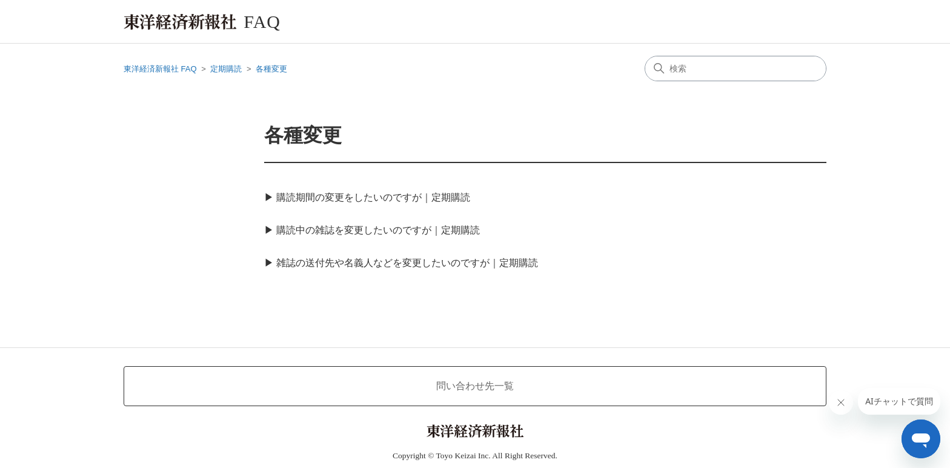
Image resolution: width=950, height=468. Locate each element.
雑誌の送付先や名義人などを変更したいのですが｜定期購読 (407, 263)
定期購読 (226, 68)
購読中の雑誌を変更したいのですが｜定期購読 (378, 230)
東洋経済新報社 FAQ (160, 68)
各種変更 (271, 68)
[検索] (735, 68)
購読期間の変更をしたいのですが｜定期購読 (373, 197)
